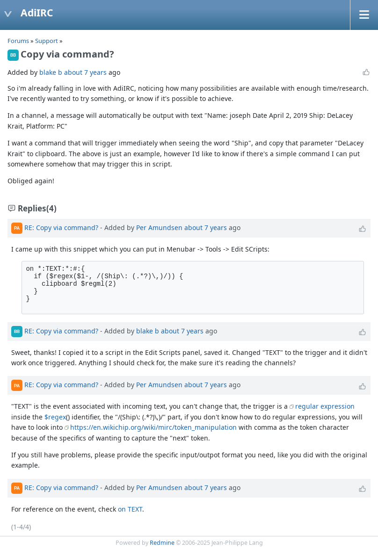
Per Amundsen (159, 227)
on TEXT (130, 509)
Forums (18, 40)
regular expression (325, 406)
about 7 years (85, 72)
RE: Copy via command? (61, 227)
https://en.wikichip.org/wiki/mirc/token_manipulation (153, 427)
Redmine (162, 543)
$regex (55, 416)
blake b (50, 72)
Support (46, 40)
